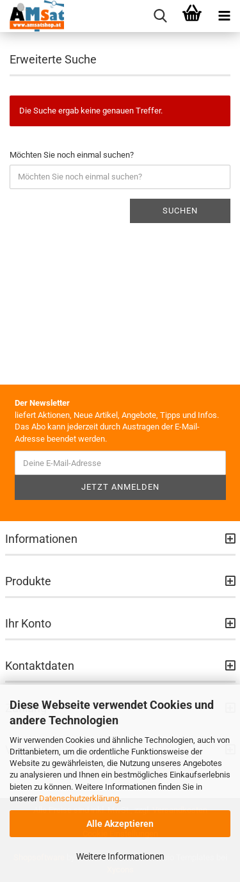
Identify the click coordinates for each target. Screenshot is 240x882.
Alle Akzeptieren (120, 824)
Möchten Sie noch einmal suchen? (72, 155)
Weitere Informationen (120, 856)
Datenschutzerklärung (79, 798)
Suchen (180, 210)
